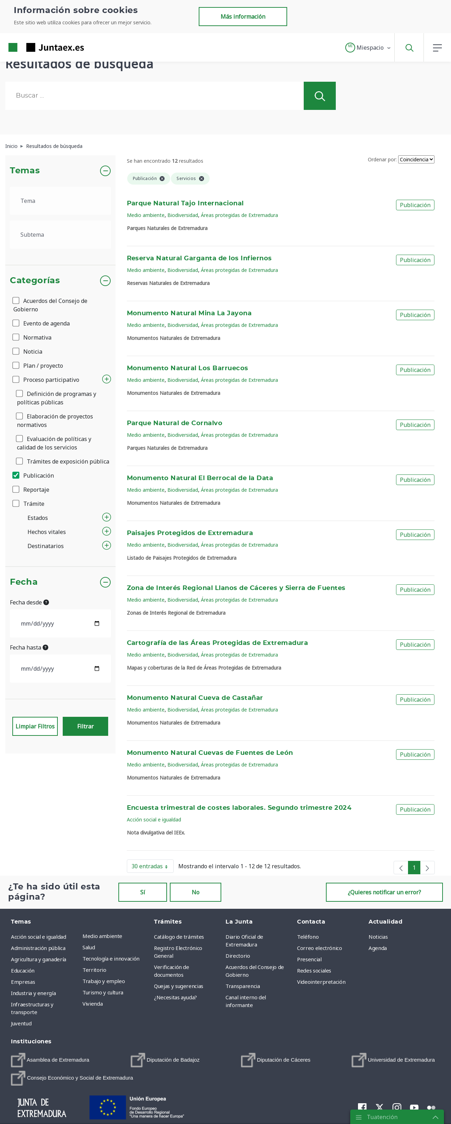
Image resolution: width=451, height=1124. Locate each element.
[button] (368, 47)
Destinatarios (45, 546)
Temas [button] (25, 171)
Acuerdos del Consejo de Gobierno (50, 305)
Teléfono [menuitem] (308, 936)
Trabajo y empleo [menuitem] (103, 981)
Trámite (28, 504)
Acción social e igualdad (154, 819)
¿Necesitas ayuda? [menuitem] (175, 997)
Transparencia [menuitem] (243, 985)
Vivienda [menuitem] (92, 1003)
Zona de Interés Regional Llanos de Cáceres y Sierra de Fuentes (236, 588)
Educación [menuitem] (23, 970)
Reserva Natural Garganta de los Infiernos (199, 258)
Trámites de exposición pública (63, 461)
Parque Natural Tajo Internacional (185, 203)
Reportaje (31, 489)
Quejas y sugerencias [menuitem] (178, 985)
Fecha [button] (24, 582)
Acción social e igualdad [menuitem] (38, 936)
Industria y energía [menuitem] (33, 992)
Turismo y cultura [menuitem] (102, 992)
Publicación (33, 475)
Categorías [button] (35, 281)
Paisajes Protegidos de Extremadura (190, 533)
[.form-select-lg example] (60, 201)
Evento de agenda (41, 323)
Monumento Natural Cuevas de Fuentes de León (210, 753)
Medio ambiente (146, 215)
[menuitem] (50, 1060)
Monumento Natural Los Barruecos (187, 368)
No (195, 892)
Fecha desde (29, 602)
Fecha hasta (29, 647)
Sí (142, 892)
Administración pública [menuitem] (38, 947)
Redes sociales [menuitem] (314, 970)
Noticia (27, 351)
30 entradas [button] (152, 867)
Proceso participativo (46, 380)
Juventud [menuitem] (21, 1023)
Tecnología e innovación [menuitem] (111, 958)
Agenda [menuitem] (378, 947)
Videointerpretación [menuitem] (321, 981)
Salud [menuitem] (88, 947)
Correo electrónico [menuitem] (319, 947)
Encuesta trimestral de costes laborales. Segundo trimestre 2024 (239, 808)
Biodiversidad (182, 215)
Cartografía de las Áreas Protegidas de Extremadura (217, 643)
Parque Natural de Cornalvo (175, 423)
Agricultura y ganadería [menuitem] (38, 959)
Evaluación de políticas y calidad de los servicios (54, 443)
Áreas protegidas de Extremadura (239, 215)
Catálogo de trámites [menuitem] (179, 936)
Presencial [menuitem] (309, 959)
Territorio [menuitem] (94, 969)
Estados (37, 518)
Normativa (32, 337)
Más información (243, 16)
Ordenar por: (382, 159)
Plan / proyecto (38, 366)
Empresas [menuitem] (23, 981)
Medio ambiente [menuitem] (102, 935)
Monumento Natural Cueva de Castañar (195, 698)
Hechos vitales (46, 532)
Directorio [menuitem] (238, 955)
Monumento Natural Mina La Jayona (189, 313)
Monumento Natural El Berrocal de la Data (200, 478)
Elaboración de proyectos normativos (55, 420)
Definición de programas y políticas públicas (56, 398)
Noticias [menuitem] (378, 936)
